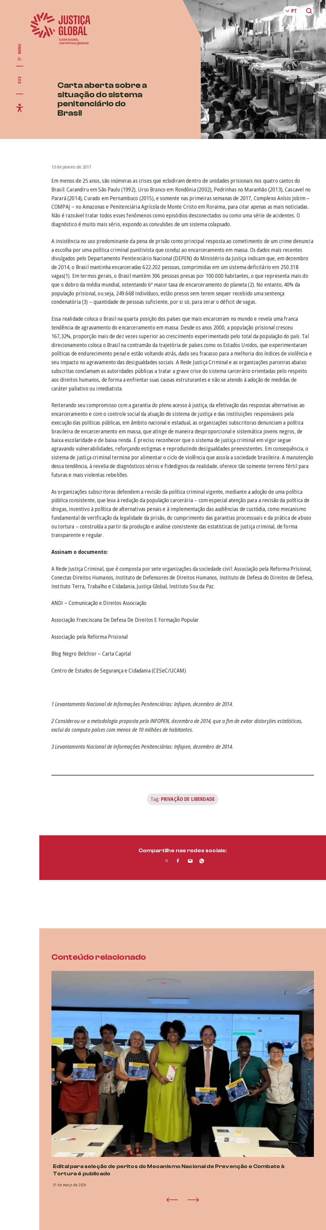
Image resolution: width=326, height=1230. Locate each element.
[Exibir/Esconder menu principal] (19, 52)
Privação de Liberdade (188, 799)
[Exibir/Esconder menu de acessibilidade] (20, 108)
